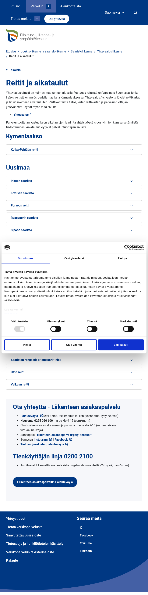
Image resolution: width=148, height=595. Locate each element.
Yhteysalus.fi (22, 114)
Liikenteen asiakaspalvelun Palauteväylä (45, 482)
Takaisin (13, 70)
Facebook (61, 439)
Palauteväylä (31, 416)
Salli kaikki (121, 344)
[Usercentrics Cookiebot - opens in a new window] (127, 247)
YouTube (86, 543)
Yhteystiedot (15, 519)
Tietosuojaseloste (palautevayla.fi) (44, 444)
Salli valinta (74, 344)
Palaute (12, 560)
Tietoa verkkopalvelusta (24, 527)
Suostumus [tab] (25, 258)
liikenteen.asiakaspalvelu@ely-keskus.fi (64, 435)
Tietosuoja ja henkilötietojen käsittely (34, 544)
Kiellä (27, 344)
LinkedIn (86, 551)
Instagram (43, 439)
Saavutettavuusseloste (23, 535)
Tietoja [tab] (122, 258)
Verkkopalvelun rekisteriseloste (30, 552)
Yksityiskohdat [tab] (74, 258)
